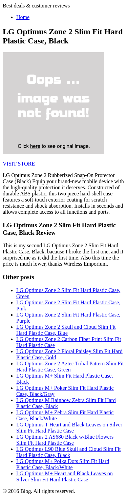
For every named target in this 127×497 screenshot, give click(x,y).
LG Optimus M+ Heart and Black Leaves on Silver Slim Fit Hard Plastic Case (64, 476)
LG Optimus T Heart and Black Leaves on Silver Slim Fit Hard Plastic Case (69, 428)
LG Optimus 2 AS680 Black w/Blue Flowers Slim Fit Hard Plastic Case (64, 440)
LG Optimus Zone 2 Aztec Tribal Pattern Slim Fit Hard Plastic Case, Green (70, 366)
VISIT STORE (19, 164)
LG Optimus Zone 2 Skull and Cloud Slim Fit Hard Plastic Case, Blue (65, 330)
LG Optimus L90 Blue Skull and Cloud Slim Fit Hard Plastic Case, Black (68, 452)
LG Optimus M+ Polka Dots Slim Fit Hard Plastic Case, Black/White (62, 464)
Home (22, 17)
